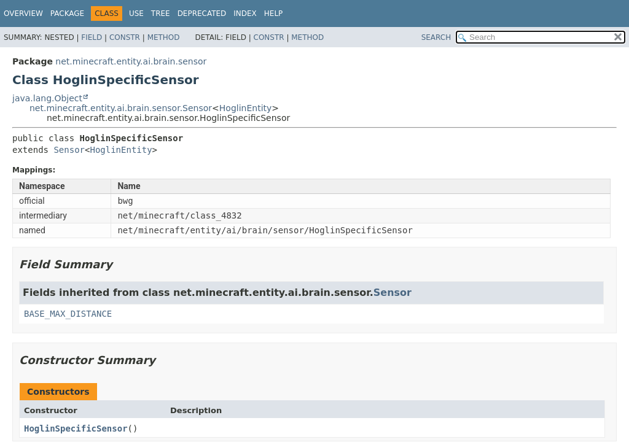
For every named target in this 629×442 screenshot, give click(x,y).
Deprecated (202, 13)
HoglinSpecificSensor (76, 428)
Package (67, 13)
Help (273, 13)
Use (136, 13)
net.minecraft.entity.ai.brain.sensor (130, 61)
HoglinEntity (245, 108)
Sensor (69, 150)
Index (245, 13)
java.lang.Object (47, 98)
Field (91, 37)
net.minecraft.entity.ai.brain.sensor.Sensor (120, 108)
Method (163, 37)
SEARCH (436, 37)
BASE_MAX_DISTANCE (68, 314)
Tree (160, 13)
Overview (23, 13)
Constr (124, 37)
